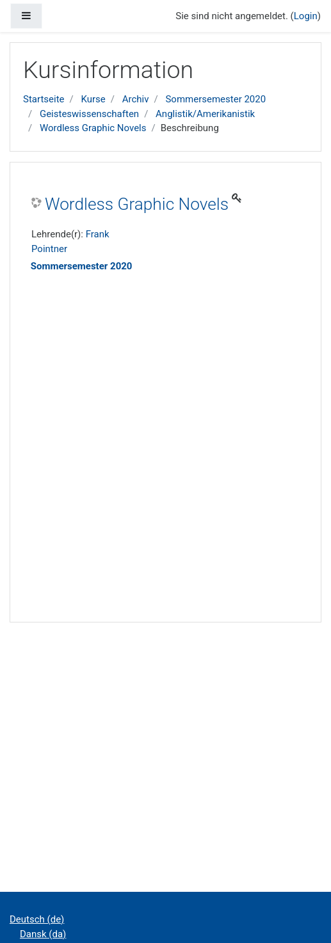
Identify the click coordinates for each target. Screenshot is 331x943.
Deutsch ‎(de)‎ (37, 919)
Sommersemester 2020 (215, 99)
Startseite (44, 99)
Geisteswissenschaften (89, 114)
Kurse (93, 99)
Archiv (135, 99)
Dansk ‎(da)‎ (43, 934)
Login (306, 16)
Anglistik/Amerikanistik (205, 114)
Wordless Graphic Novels (93, 128)
